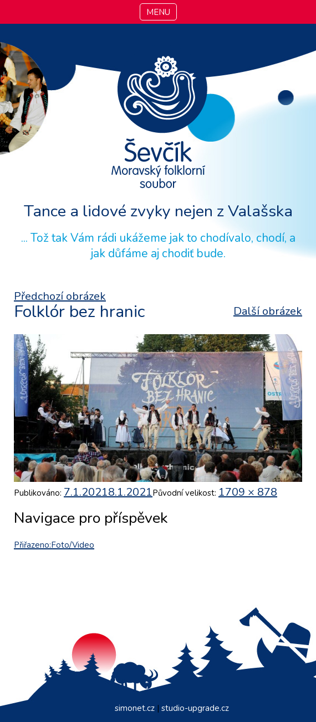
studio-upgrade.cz (195, 708)
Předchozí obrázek (60, 296)
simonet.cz (135, 708)
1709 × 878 (247, 492)
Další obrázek (267, 311)
